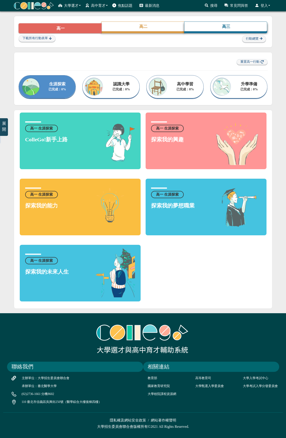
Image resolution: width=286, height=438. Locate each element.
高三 (225, 26)
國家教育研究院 (159, 386)
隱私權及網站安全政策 (128, 420)
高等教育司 (203, 378)
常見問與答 (236, 5)
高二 (142, 26)
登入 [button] (262, 5)
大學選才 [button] (69, 5)
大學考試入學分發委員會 (260, 386)
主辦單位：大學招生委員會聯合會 (45, 378)
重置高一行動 (252, 61)
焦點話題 (122, 5)
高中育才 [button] (96, 5)
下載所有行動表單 (37, 38)
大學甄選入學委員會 (209, 386)
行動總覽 (254, 38)
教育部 (152, 378)
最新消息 (149, 5)
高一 (60, 28)
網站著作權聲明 (163, 420)
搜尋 (211, 5)
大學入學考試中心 (255, 378)
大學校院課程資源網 (162, 394)
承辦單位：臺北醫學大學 (39, 386)
